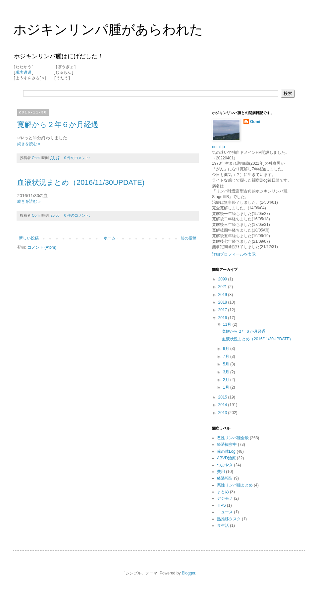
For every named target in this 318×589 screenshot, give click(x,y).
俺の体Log (226, 451)
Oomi (255, 121)
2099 (223, 279)
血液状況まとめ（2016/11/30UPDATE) (80, 182)
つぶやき (225, 465)
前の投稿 (188, 238)
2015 (223, 397)
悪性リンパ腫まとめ (235, 485)
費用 (221, 471)
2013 (223, 412)
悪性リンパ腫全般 (233, 438)
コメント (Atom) (41, 247)
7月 (226, 356)
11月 (228, 324)
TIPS (221, 505)
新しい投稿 (29, 238)
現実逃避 (23, 72)
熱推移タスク (229, 519)
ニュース (225, 512)
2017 (223, 310)
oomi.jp (218, 147)
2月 (226, 379)
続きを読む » (28, 144)
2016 (223, 318)
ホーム (110, 238)
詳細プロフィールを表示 (234, 254)
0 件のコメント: (77, 158)
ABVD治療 (226, 458)
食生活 (223, 525)
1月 (226, 387)
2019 (223, 294)
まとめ (223, 491)
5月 (226, 364)
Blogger (188, 573)
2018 (223, 302)
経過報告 (225, 478)
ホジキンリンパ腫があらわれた (108, 29)
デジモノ (225, 498)
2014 (223, 404)
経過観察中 (227, 444)
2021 (223, 286)
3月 (226, 372)
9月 (226, 348)
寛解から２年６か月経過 (57, 124)
